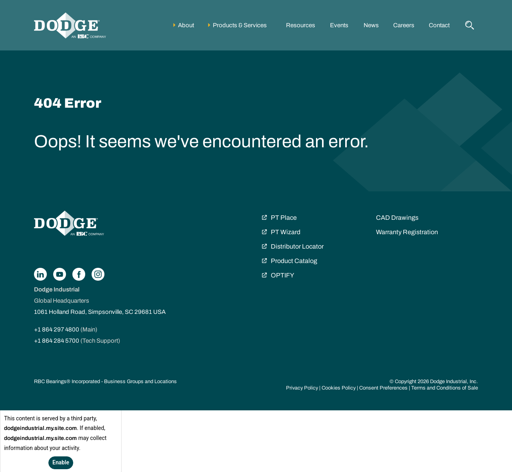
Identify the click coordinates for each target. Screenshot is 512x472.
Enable (60, 462)
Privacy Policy (302, 388)
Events (339, 25)
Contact (439, 25)
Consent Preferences (383, 388)
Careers (403, 25)
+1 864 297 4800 (56, 329)
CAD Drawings (397, 217)
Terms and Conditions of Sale (444, 388)
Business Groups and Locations (140, 381)
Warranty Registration (407, 232)
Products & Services (240, 25)
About (186, 25)
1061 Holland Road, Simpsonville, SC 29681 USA (100, 312)
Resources (300, 25)
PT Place (284, 217)
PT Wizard (285, 232)
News (371, 25)
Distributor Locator (297, 246)
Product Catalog (294, 260)
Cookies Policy (339, 388)
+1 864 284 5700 (56, 340)
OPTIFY (282, 275)
